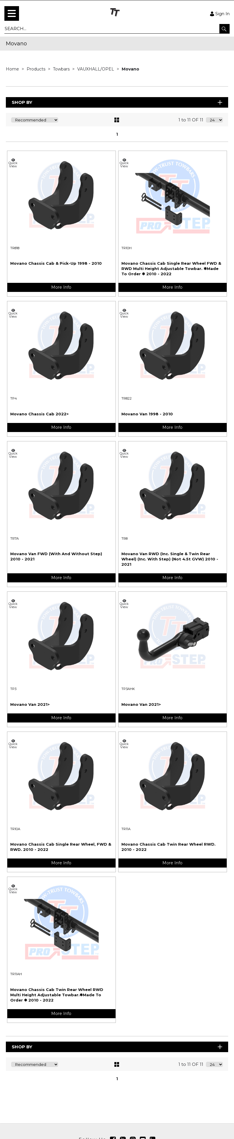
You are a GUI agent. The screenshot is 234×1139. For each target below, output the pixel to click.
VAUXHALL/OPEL (96, 69)
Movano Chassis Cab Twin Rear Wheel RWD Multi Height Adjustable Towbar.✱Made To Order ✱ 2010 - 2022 (56, 994)
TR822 (126, 398)
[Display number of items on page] (214, 120)
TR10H (126, 248)
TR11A (125, 829)
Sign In (220, 13)
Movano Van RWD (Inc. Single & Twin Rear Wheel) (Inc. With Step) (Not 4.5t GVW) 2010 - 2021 (169, 559)
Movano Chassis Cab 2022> (39, 414)
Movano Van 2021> (30, 704)
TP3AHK (128, 689)
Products (37, 69)
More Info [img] (61, 287)
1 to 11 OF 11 (190, 120)
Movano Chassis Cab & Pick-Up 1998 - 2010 (56, 263)
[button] (224, 28)
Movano (130, 69)
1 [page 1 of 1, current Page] (117, 134)
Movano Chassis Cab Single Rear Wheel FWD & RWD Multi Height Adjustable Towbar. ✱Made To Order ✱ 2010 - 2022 (171, 268)
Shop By (117, 102)
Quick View (13, 163)
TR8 (124, 538)
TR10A (15, 829)
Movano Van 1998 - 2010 (147, 414)
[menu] (11, 13)
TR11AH (16, 974)
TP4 (13, 398)
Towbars (62, 69)
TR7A (14, 538)
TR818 (14, 248)
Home (13, 69)
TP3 (13, 689)
